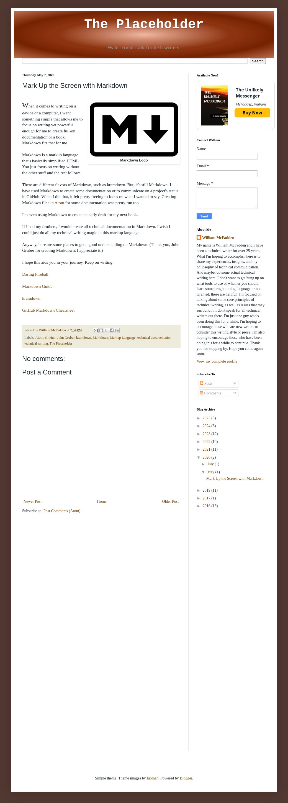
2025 (207, 418)
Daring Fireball (35, 274)
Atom (59, 202)
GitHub (50, 338)
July (211, 464)
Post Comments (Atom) (61, 511)
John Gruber (65, 338)
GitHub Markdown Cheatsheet (48, 310)
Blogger (186, 778)
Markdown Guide (37, 286)
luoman (152, 778)
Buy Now (252, 113)
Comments (210, 393)
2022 (207, 442)
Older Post (170, 501)
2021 (207, 449)
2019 (207, 490)
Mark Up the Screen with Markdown (234, 478)
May (211, 472)
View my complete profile (217, 361)
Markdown (100, 338)
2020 (207, 457)
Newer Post (33, 501)
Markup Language (123, 338)
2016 (207, 506)
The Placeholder (144, 24)
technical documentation (154, 338)
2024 (207, 426)
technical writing (36, 343)
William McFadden (218, 238)
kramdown (31, 298)
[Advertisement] (231, 552)
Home (102, 501)
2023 (207, 434)
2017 (207, 498)
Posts (206, 383)
